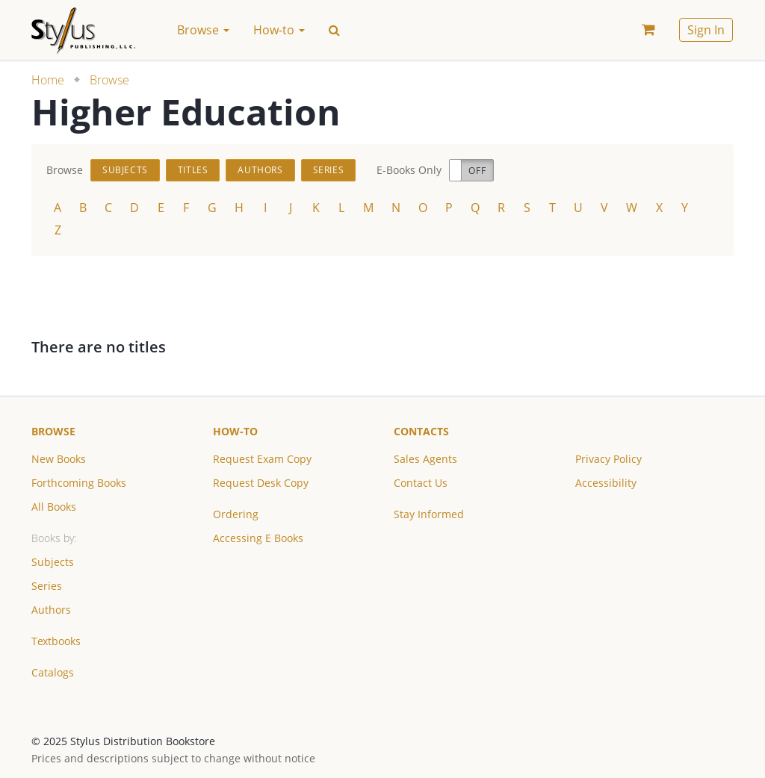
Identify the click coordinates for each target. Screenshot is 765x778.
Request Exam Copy (262, 459)
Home (47, 80)
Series (328, 170)
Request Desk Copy (261, 483)
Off (477, 170)
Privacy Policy (608, 459)
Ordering (235, 514)
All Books (53, 507)
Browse (109, 80)
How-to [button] (279, 30)
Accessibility (606, 483)
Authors (260, 170)
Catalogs (52, 672)
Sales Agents (425, 459)
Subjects (125, 170)
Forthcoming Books (78, 483)
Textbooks (56, 641)
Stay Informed (429, 514)
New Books (58, 459)
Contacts (421, 431)
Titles (193, 170)
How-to (235, 431)
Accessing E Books (258, 538)
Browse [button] (203, 30)
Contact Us (420, 483)
